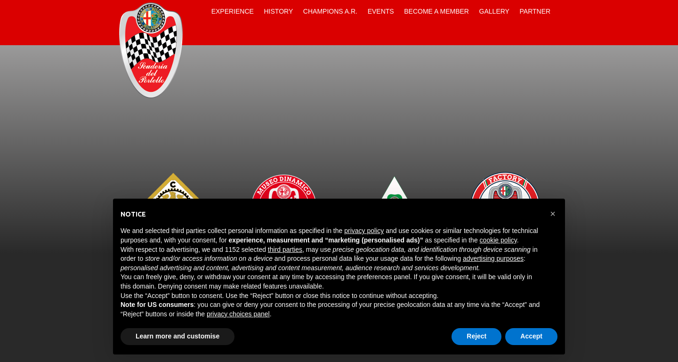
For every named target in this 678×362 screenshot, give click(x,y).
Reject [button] (476, 336)
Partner (535, 11)
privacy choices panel (238, 314)
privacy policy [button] (364, 230)
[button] (552, 213)
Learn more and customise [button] (177, 336)
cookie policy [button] (498, 240)
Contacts (198, 34)
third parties (285, 249)
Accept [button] (531, 336)
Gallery (494, 11)
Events (381, 11)
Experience (232, 11)
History (278, 11)
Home (198, 11)
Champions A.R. (330, 11)
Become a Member (436, 11)
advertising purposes (493, 258)
